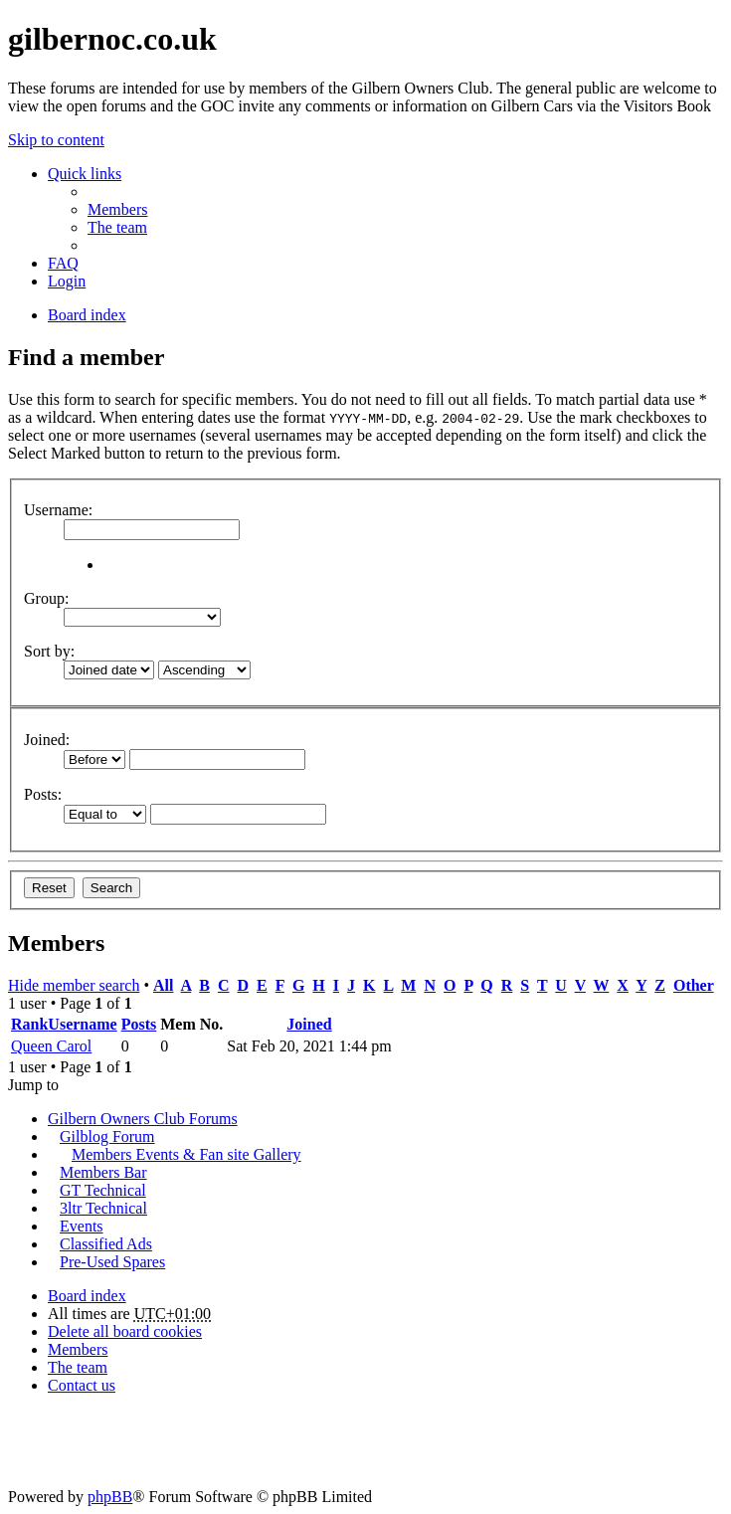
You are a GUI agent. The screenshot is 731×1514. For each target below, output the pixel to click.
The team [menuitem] (117, 227)
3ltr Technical (103, 1208)
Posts (139, 1024)
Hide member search (73, 985)
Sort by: (49, 651)
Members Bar (103, 1172)
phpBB (110, 1496)
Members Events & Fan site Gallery (186, 1154)
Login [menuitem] (67, 281)
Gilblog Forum (107, 1136)
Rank (29, 1024)
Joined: (47, 739)
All (163, 985)
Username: (58, 509)
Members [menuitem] (117, 209)
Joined (308, 1024)
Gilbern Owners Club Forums (143, 1118)
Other (693, 985)
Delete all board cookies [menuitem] (125, 1331)
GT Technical (103, 1190)
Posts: (43, 794)
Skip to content (56, 139)
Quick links (84, 173)
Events (81, 1226)
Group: (46, 598)
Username (82, 1024)
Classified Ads (106, 1243)
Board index (87, 1295)
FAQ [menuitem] (63, 263)
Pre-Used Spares (112, 1261)
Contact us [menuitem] (81, 1385)
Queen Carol (51, 1046)
